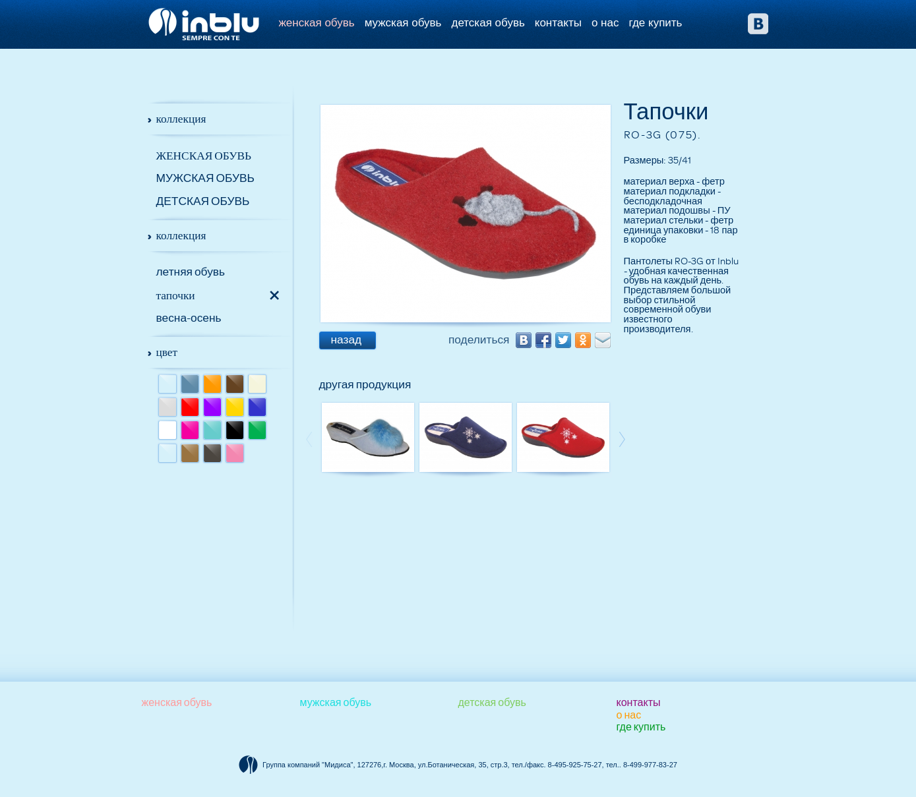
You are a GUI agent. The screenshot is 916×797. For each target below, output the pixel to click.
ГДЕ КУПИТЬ (655, 22)
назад (346, 340)
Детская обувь (487, 22)
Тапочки (175, 295)
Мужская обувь (403, 22)
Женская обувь (317, 22)
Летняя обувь (191, 272)
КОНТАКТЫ (558, 22)
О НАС (605, 22)
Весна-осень (189, 318)
